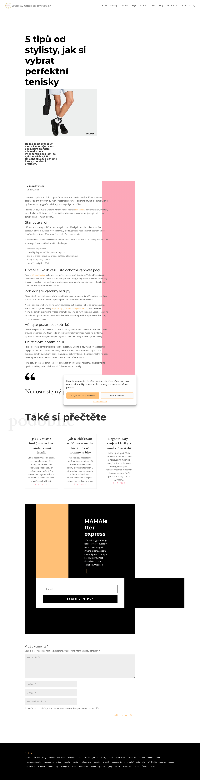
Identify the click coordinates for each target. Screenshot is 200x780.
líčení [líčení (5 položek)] (158, 757)
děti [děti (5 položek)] (79, 757)
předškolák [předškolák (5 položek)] (152, 762)
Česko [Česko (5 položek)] (144, 766)
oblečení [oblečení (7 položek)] (76, 762)
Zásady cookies (100, 401)
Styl (134, 6)
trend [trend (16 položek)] (74, 766)
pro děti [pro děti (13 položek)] (106, 762)
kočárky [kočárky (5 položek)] (142, 757)
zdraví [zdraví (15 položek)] (117, 766)
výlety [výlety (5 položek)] (110, 766)
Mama (142, 6)
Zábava (184, 6)
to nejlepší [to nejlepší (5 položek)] (65, 766)
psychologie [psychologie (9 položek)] (117, 762)
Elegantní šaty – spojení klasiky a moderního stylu (119, 443)
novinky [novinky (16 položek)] (67, 762)
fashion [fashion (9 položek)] (87, 757)
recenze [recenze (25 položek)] (162, 762)
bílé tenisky (80, 209)
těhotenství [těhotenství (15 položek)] (83, 766)
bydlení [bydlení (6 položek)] (52, 757)
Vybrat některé (117, 395)
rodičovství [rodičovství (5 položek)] (30, 766)
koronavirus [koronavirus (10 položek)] (120, 757)
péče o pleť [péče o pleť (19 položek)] (128, 762)
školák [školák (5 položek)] (152, 766)
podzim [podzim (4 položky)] (97, 762)
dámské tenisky (39, 275)
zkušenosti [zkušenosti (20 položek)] (126, 766)
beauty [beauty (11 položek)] (37, 757)
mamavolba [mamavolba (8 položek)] (49, 762)
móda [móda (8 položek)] (58, 762)
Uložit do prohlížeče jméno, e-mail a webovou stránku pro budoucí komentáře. (63, 708)
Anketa (170, 6)
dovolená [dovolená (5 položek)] (71, 757)
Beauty (113, 6)
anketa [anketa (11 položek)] (28, 757)
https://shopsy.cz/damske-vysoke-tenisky (70, 308)
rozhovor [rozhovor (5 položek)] (41, 766)
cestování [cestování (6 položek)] (61, 757)
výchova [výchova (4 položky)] (101, 766)
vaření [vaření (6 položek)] (93, 766)
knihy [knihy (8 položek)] (111, 757)
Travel (152, 6)
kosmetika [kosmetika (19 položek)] (132, 757)
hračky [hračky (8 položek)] (103, 757)
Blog (161, 6)
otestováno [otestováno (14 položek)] (86, 762)
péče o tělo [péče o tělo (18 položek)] (140, 762)
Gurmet (124, 6)
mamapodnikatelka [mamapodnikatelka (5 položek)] (33, 762)
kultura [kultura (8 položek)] (150, 757)
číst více (41, 484)
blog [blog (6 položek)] (44, 757)
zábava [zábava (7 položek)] (136, 766)
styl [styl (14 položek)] (57, 766)
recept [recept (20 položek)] (171, 762)
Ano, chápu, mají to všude (83, 395)
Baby (104, 6)
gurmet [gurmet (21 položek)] (95, 757)
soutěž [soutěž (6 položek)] (50, 766)
